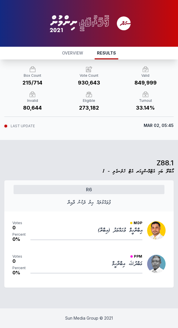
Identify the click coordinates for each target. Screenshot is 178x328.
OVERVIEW (72, 52)
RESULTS (106, 52)
